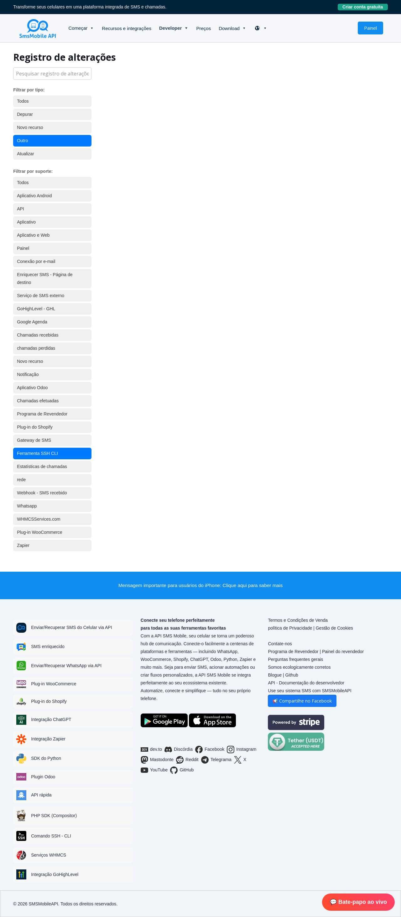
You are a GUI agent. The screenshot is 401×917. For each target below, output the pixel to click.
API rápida (41, 794)
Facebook (209, 749)
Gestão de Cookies (334, 628)
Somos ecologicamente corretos (299, 667)
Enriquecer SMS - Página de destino (44, 278)
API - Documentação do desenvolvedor (306, 682)
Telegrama (216, 760)
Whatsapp (27, 505)
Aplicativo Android (34, 195)
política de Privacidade (290, 628)
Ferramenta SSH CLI (37, 453)
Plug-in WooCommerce (39, 532)
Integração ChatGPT (51, 719)
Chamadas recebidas (37, 334)
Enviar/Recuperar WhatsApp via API (66, 665)
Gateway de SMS (34, 440)
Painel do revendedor (343, 651)
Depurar (25, 114)
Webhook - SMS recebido (42, 492)
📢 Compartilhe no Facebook (302, 701)
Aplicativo (26, 221)
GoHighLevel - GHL (36, 308)
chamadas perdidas (36, 348)
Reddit (187, 760)
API (20, 208)
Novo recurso (30, 127)
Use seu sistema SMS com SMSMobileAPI (309, 690)
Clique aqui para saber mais (253, 585)
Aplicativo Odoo (32, 387)
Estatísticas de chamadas (42, 466)
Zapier (23, 545)
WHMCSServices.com (38, 519)
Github (291, 674)
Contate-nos (280, 643)
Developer (170, 28)
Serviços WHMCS (48, 855)
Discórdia (178, 749)
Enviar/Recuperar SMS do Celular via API (71, 627)
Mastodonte (157, 760)
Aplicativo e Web (33, 235)
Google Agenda (32, 321)
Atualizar (25, 153)
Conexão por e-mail (36, 261)
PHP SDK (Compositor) (54, 815)
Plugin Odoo (43, 776)
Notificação (28, 374)
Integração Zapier (48, 738)
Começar (77, 28)
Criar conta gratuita (365, 6)
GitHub (182, 770)
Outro (22, 140)
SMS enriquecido (48, 646)
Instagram (241, 749)
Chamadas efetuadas (38, 400)
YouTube (154, 770)
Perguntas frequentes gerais (295, 659)
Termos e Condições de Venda (298, 620)
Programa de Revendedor (42, 413)
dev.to (151, 749)
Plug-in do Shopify (35, 427)
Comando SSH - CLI (51, 835)
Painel (370, 28)
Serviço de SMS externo (40, 295)
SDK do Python (46, 758)
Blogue (275, 674)
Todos (23, 101)
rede (21, 479)
